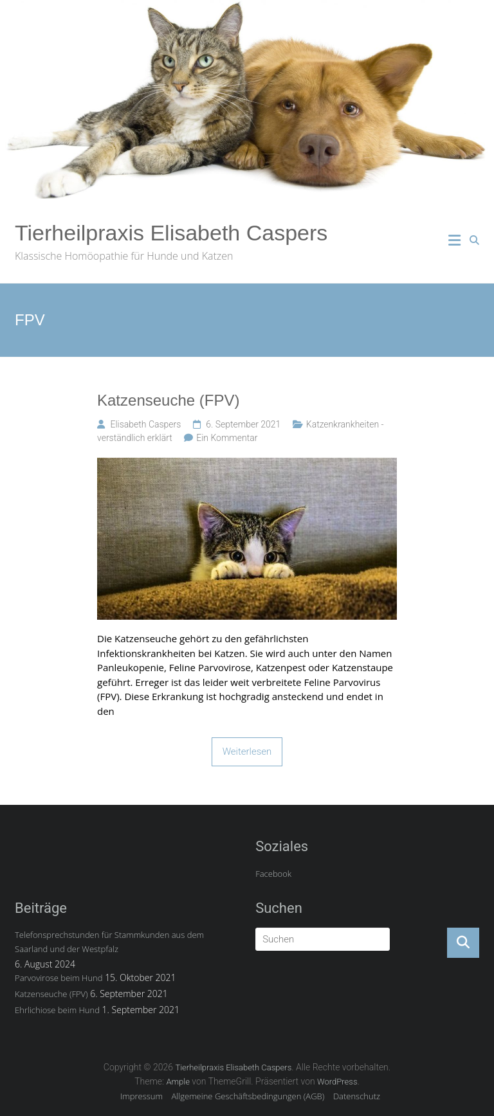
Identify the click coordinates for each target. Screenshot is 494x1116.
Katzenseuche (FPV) (168, 400)
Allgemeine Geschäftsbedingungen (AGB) (248, 1096)
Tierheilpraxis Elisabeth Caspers (171, 233)
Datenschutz (356, 1096)
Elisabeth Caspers (145, 424)
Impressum (141, 1096)
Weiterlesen (247, 751)
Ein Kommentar (226, 438)
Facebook (273, 873)
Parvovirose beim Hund (58, 978)
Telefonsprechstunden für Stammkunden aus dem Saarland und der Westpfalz (109, 942)
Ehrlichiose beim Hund (57, 1010)
